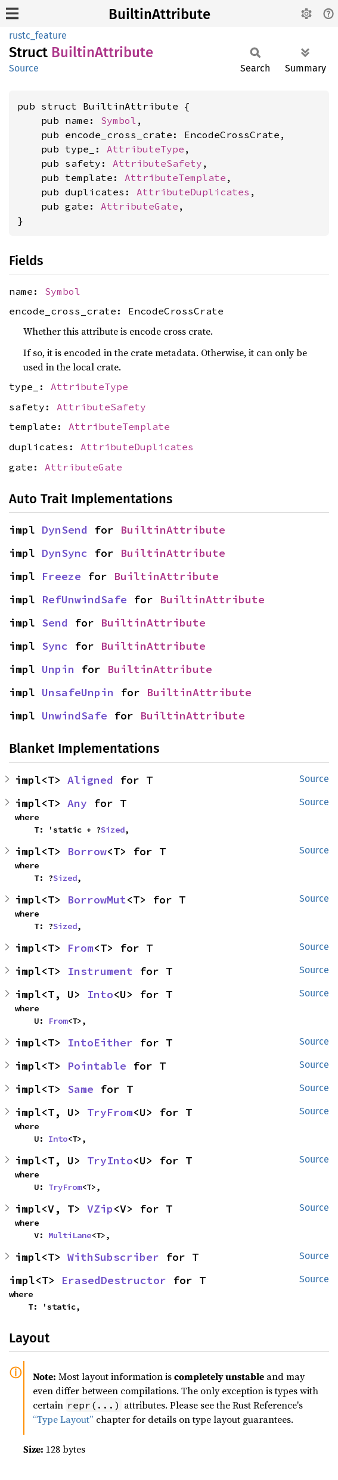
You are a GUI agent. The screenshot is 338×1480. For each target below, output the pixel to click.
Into (100, 994)
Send (55, 623)
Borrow (87, 851)
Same (80, 1089)
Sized (113, 829)
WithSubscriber (113, 1257)
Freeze (61, 576)
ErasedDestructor (113, 1280)
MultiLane (69, 1235)
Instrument (100, 971)
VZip (100, 1209)
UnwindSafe (74, 715)
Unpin (58, 669)
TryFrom (110, 1112)
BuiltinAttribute (159, 14)
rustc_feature (38, 35)
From (80, 948)
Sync (55, 646)
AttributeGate (139, 206)
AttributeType (145, 149)
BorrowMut (96, 899)
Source (24, 68)
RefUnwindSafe (84, 599)
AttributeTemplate (175, 177)
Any (77, 803)
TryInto (110, 1160)
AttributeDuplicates (193, 192)
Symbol (119, 120)
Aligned (90, 780)
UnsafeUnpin (78, 692)
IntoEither (100, 1042)
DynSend (65, 530)
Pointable (96, 1066)
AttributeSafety (157, 163)
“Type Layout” (63, 1419)
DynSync (65, 553)
